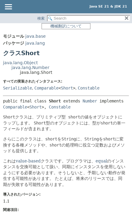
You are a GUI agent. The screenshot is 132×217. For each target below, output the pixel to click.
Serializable (17, 88)
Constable (88, 88)
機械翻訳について (66, 26)
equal (101, 161)
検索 (41, 18)
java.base (35, 36)
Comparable (46, 88)
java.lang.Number (30, 67)
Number (90, 101)
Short (67, 88)
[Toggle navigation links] (8, 7)
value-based (28, 161)
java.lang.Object (20, 62)
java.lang (35, 43)
